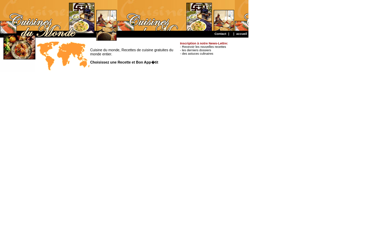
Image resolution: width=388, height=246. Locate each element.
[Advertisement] (124, 15)
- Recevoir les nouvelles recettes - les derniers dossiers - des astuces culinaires (204, 48)
